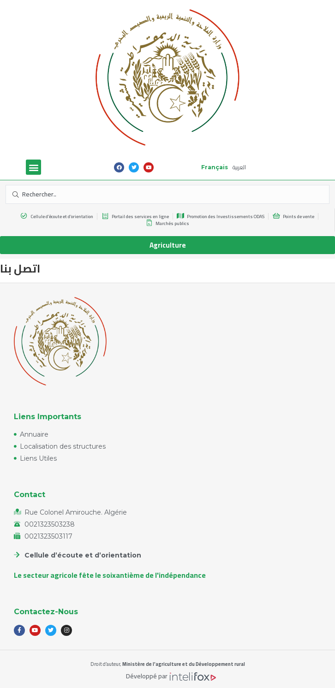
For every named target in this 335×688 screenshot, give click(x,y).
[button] (33, 167)
